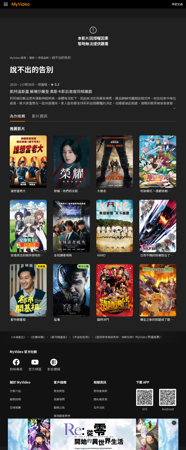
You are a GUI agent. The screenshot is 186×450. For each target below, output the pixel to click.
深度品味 (48, 57)
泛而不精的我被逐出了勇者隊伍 (156, 255)
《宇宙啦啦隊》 (85, 338)
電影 (35, 57)
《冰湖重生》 (19, 338)
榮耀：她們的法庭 (66, 191)
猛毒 (57, 320)
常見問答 (60, 392)
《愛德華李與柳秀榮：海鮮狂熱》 (121, 338)
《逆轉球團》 (40, 338)
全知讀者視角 (63, 255)
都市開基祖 (19, 320)
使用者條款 (104, 392)
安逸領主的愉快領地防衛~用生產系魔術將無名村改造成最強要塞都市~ (27, 255)
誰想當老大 (19, 191)
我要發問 (60, 401)
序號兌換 (177, 4)
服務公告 (60, 410)
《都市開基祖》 (62, 338)
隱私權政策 (104, 401)
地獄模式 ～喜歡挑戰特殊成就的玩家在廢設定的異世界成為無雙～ (156, 191)
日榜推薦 (16, 410)
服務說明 (16, 401)
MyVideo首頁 (19, 57)
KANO (101, 255)
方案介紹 (16, 392)
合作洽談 (102, 410)
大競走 (102, 191)
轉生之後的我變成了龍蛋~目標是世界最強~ (156, 320)
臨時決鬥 (103, 320)
